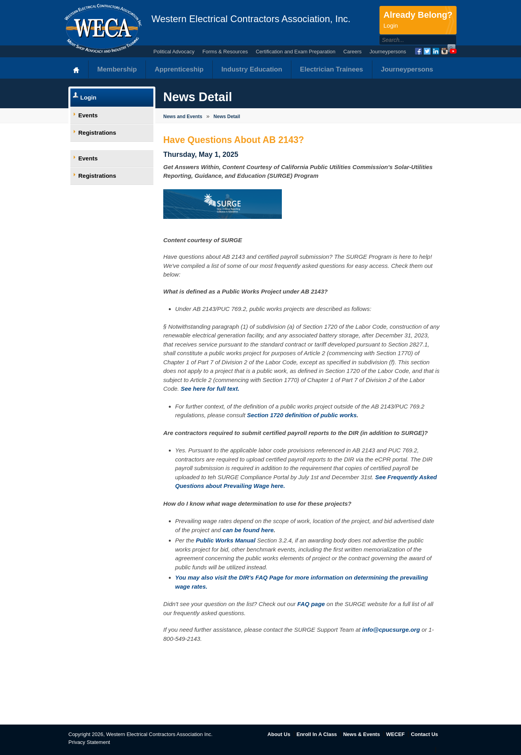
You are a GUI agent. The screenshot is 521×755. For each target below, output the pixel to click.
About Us (279, 734)
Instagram (444, 51)
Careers (353, 52)
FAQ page (311, 604)
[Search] (409, 40)
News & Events (361, 734)
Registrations (97, 132)
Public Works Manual (226, 540)
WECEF (395, 734)
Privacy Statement (89, 742)
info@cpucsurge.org (391, 629)
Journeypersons (388, 52)
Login (88, 97)
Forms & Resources (225, 52)
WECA (103, 28)
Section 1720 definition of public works (302, 415)
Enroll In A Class (316, 734)
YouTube (453, 51)
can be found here (248, 530)
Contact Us (424, 734)
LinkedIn (435, 51)
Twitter (427, 51)
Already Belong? (418, 20)
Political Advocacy (173, 52)
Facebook (418, 51)
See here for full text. (210, 388)
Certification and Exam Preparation (296, 52)
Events (88, 115)
